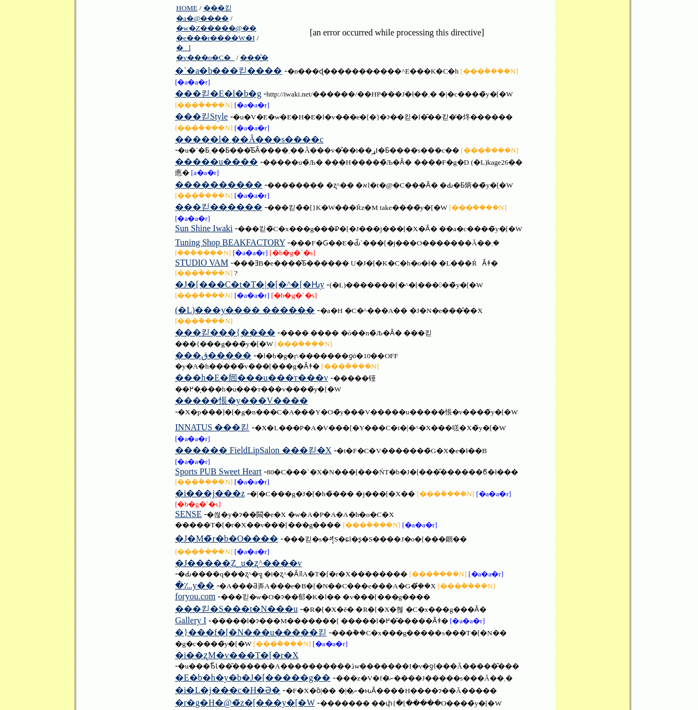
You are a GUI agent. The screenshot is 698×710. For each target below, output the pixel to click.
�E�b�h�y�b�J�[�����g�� (252, 677)
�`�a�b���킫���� (228, 70)
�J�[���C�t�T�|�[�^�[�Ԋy (249, 284)
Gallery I (190, 620)
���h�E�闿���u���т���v (251, 377)
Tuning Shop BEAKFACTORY (230, 242)
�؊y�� (194, 585)
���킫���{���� (225, 332)
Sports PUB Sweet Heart (218, 471)
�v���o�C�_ (205, 57)
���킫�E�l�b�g (218, 93)
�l (183, 48)
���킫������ (218, 207)
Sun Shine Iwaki (204, 228)
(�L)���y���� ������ (245, 310)
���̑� (254, 57)
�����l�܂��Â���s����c (249, 139)
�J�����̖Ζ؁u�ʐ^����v (238, 563)
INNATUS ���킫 (212, 427)
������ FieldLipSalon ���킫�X (253, 450)
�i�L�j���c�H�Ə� (227, 690)
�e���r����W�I (215, 38)
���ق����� (213, 355)
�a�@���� (202, 18)
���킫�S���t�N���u (236, 608)
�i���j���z (210, 493)
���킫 (217, 8)
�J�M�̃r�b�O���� (226, 538)
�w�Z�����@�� (216, 28)
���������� (218, 184)
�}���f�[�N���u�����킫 (251, 632)
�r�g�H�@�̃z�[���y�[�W (245, 702)
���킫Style (201, 116)
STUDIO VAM (201, 262)
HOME (186, 8)
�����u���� (216, 161)
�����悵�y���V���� (241, 400)
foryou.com (195, 596)
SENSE (188, 514)
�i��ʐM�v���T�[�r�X (237, 655)
